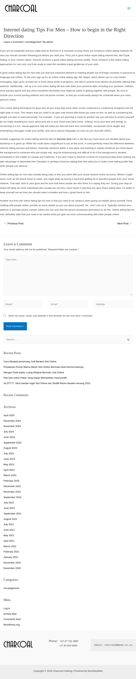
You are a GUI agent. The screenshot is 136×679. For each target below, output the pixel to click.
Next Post (124, 223)
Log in (7, 608)
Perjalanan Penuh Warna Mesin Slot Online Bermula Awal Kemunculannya (44, 367)
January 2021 (11, 557)
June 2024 (9, 437)
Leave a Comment (13, 42)
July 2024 (9, 431)
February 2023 (11, 480)
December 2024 (12, 421)
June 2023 (9, 459)
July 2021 (9, 524)
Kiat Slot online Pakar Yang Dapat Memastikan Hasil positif (35, 377)
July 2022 (9, 502)
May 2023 (9, 464)
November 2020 (12, 568)
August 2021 (10, 519)
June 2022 (9, 508)
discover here (64, 139)
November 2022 (12, 491)
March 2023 (10, 475)
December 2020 (12, 562)
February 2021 (11, 551)
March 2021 (10, 546)
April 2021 (9, 541)
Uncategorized (33, 42)
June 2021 (9, 530)
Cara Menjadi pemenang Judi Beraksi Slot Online (30, 361)
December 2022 (12, 486)
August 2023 (10, 448)
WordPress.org (12, 624)
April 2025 (9, 415)
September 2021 (12, 513)
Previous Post (14, 223)
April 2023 (9, 470)
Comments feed (12, 619)
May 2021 (9, 535)
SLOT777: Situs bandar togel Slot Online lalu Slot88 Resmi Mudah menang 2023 (47, 383)
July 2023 (9, 453)
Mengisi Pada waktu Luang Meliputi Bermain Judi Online (34, 372)
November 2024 (12, 426)
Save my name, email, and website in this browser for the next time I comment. (50, 315)
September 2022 (12, 497)
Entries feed (10, 614)
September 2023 (12, 442)
